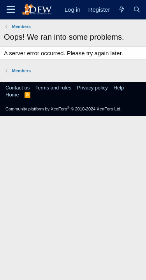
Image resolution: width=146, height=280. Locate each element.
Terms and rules (53, 88)
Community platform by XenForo (63, 109)
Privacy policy (92, 88)
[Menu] (11, 9)
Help (119, 88)
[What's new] (121, 9)
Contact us (17, 88)
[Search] (136, 9)
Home (12, 95)
